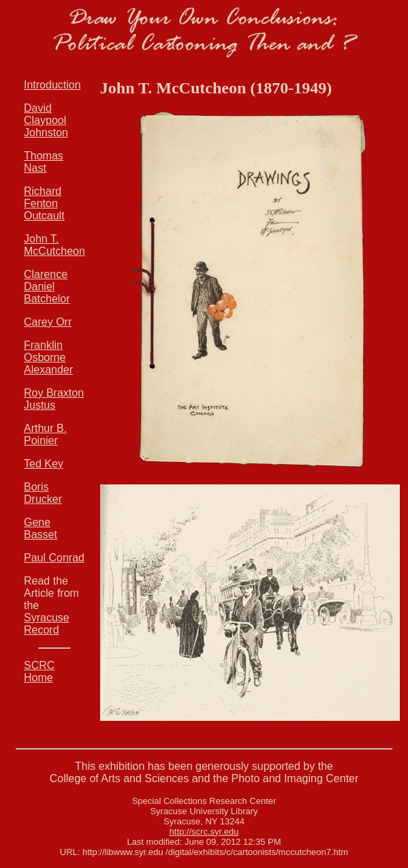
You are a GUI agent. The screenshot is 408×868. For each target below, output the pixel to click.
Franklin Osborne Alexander (48, 357)
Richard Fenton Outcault (44, 203)
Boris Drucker (43, 493)
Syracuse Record (46, 624)
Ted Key (43, 463)
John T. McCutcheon (54, 245)
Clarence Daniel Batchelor (47, 286)
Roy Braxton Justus (54, 399)
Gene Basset (40, 528)
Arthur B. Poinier (45, 434)
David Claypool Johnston (46, 120)
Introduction (52, 85)
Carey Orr (48, 322)
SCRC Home (39, 671)
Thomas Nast (43, 162)
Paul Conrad (54, 557)
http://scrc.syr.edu (204, 831)
